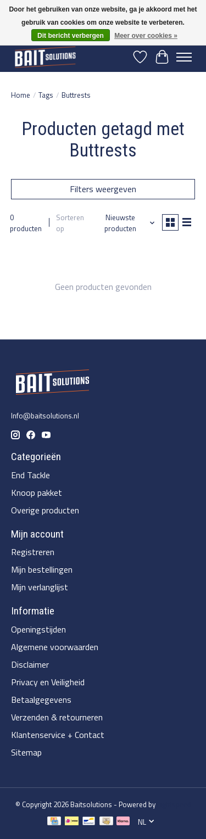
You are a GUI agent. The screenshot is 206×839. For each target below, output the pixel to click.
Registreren (32, 551)
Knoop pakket (36, 492)
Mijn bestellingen (42, 569)
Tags (45, 95)
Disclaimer (30, 664)
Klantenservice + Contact (57, 734)
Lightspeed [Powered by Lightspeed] (174, 804)
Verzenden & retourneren (57, 717)
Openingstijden (38, 629)
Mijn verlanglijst (39, 587)
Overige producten (45, 510)
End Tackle (30, 475)
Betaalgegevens (41, 699)
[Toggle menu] (184, 57)
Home (20, 95)
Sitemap (26, 752)
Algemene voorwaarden (54, 646)
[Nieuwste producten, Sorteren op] (124, 223)
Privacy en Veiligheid (48, 682)
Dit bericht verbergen (70, 36)
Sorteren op (70, 223)
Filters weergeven (103, 188)
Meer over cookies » (145, 36)
